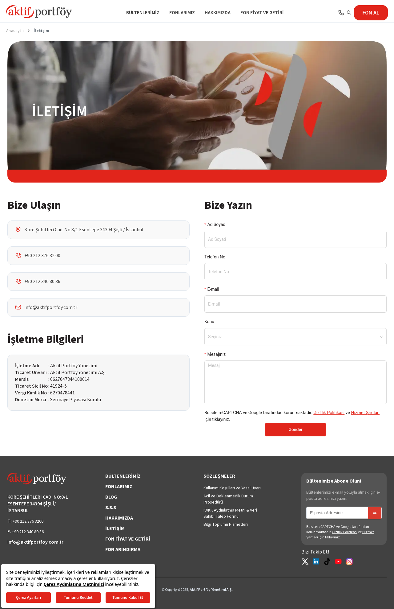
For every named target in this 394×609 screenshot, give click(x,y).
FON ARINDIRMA (122, 549)
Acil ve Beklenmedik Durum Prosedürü (228, 499)
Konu (209, 321)
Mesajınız (216, 354)
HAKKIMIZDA (218, 12)
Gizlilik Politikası (328, 412)
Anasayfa (15, 31)
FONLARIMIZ (182, 12)
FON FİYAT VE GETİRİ (262, 12)
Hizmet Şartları (365, 412)
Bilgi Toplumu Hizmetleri (225, 524)
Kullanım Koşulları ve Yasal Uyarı (232, 488)
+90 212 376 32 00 (42, 255)
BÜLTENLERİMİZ (142, 12)
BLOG (111, 497)
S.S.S (110, 507)
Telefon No (214, 256)
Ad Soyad (216, 224)
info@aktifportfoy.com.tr (50, 307)
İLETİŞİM (115, 528)
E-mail (213, 289)
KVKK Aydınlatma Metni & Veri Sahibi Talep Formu (230, 513)
